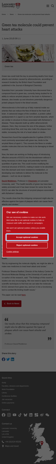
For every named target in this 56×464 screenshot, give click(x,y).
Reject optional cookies (27, 245)
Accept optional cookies (27, 237)
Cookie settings (12, 252)
